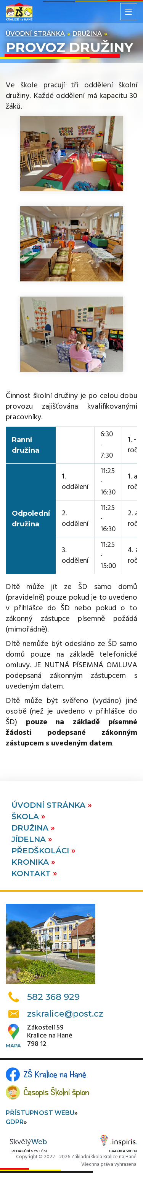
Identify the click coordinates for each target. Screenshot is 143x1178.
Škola (26, 816)
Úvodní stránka (35, 33)
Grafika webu (118, 1145)
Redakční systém (28, 1146)
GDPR (15, 1122)
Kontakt (32, 873)
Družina (87, 33)
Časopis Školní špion (56, 1092)
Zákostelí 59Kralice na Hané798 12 (49, 1036)
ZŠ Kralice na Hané (55, 1074)
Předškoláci (41, 850)
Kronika (31, 862)
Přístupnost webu (40, 1112)
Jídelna (29, 839)
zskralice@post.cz (65, 1014)
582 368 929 (53, 997)
